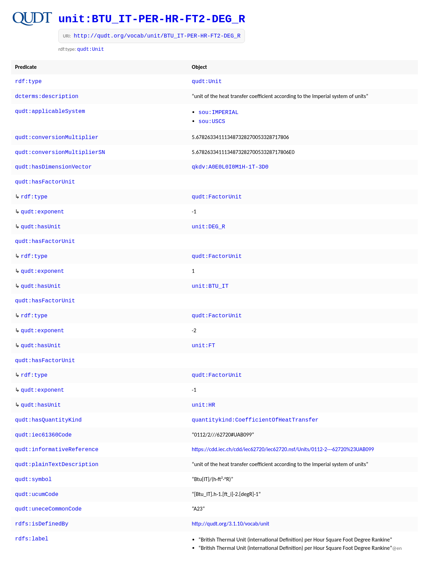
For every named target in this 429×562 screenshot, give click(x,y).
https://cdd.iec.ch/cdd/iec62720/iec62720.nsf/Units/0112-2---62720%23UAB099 (283, 431)
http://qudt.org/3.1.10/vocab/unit (230, 502)
